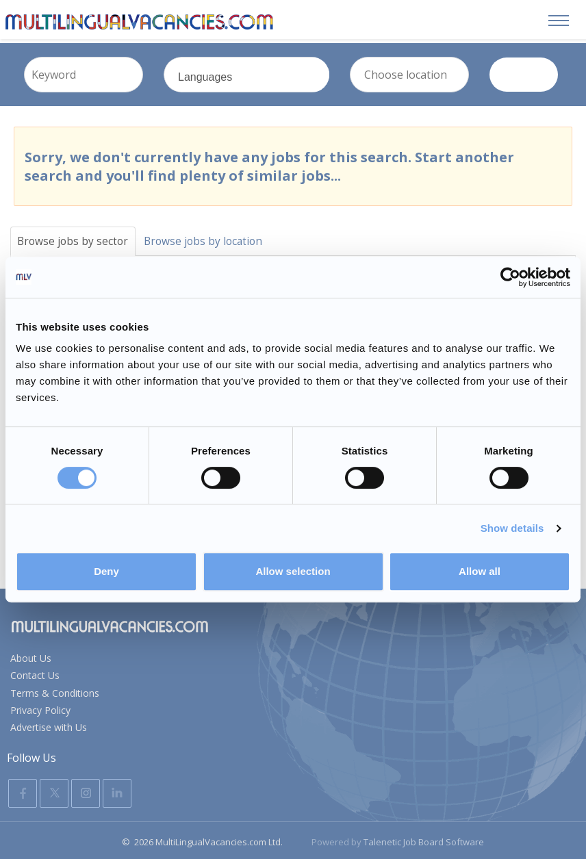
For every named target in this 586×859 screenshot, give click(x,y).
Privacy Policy (40, 707)
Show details (512, 528)
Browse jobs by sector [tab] (74, 237)
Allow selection (292, 571)
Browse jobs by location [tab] (209, 237)
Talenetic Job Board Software (424, 839)
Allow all (479, 571)
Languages (263, 81)
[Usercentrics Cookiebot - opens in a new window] (510, 277)
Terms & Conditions (54, 690)
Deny (106, 571)
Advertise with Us (48, 724)
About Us (30, 655)
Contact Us (35, 672)
